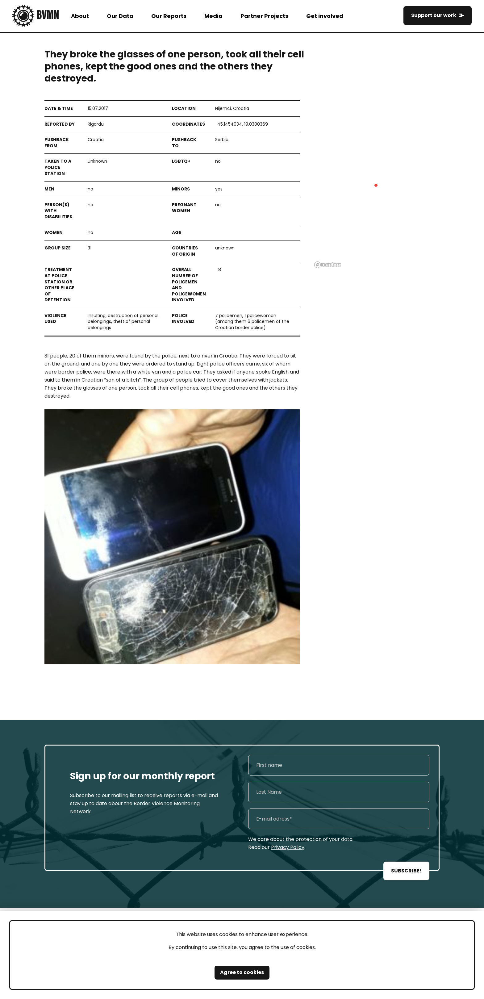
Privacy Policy (287, 847)
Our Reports (168, 16)
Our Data (120, 16)
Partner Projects (264, 16)
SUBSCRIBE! (406, 870)
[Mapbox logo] (327, 264)
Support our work (433, 15)
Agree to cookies (242, 972)
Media (213, 16)
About (80, 16)
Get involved (324, 16)
